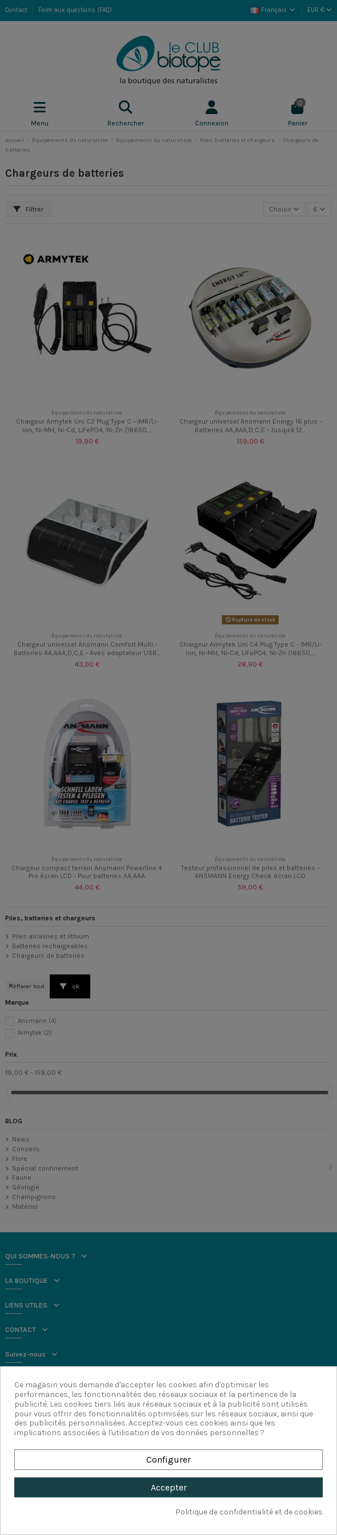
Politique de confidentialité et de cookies (249, 1512)
